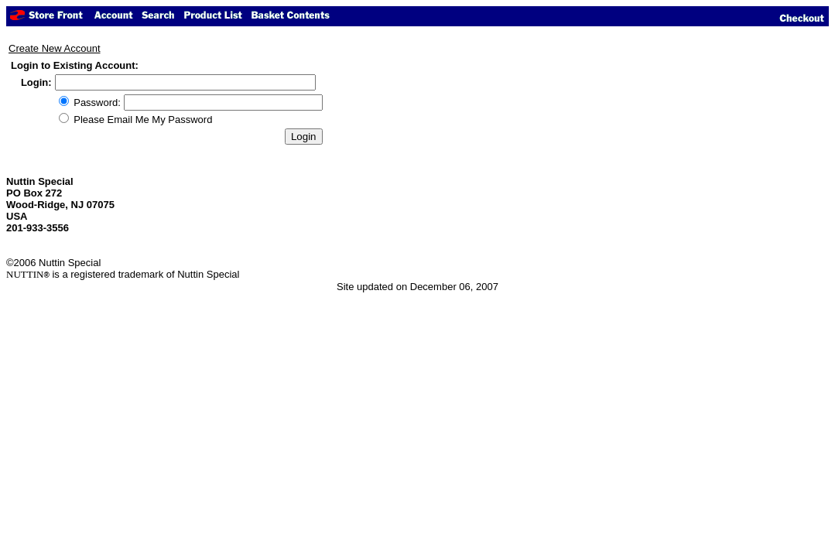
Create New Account (55, 48)
